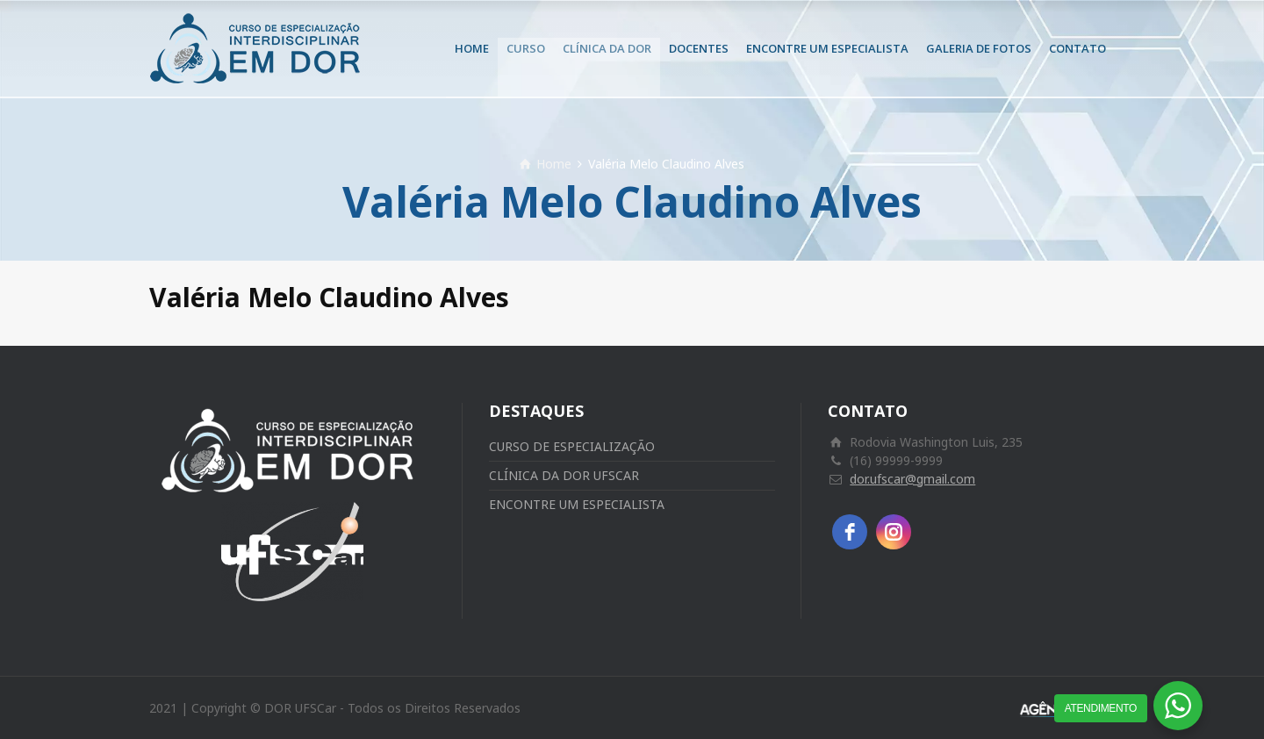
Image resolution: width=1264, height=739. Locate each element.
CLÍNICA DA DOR (607, 48)
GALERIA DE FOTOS (978, 48)
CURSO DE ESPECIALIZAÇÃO (572, 446)
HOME (472, 48)
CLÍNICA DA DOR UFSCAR (564, 475)
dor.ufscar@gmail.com (912, 478)
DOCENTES (699, 48)
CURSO (525, 48)
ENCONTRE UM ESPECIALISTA (827, 48)
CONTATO (1077, 48)
